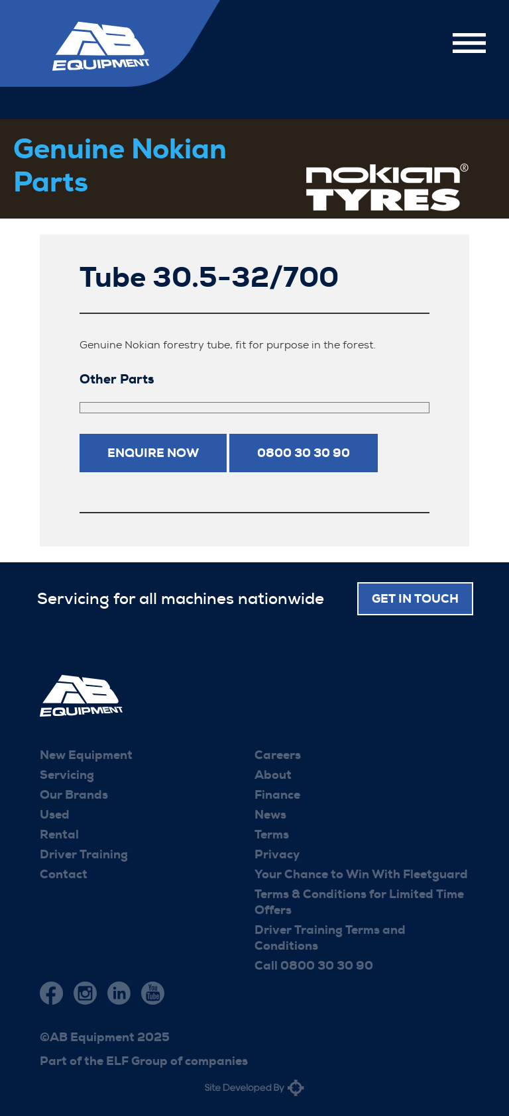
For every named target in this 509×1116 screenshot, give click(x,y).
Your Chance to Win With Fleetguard (361, 874)
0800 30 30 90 (303, 453)
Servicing (67, 775)
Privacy (277, 854)
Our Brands (74, 795)
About (273, 775)
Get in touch (415, 599)
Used (55, 815)
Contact (63, 874)
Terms (271, 834)
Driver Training (84, 854)
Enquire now (153, 453)
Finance (277, 795)
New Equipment (86, 755)
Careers (277, 755)
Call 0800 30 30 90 (313, 966)
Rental (59, 834)
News (270, 815)
